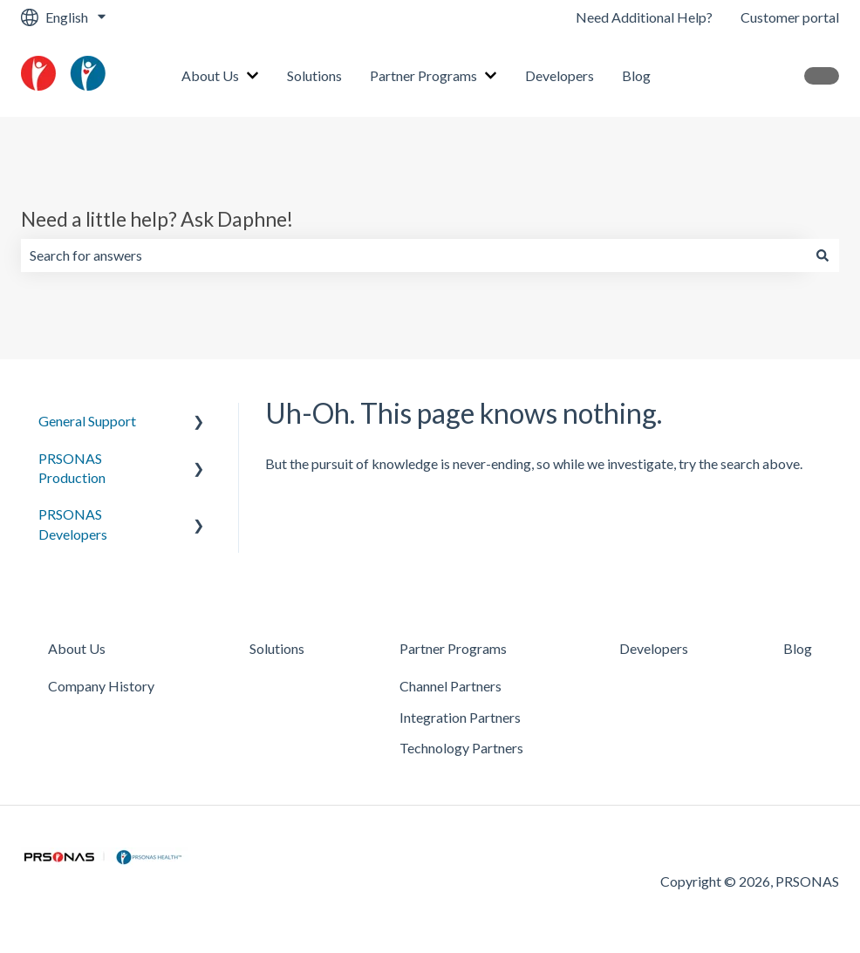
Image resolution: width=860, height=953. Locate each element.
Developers (559, 75)
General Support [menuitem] (87, 420)
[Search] (822, 255)
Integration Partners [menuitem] (460, 717)
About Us (210, 75)
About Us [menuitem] (77, 648)
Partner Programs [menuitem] (453, 648)
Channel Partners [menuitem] (450, 685)
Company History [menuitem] (101, 685)
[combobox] (413, 255)
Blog (636, 75)
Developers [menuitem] (653, 648)
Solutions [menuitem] (276, 648)
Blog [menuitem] (797, 648)
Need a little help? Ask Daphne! (157, 219)
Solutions (314, 75)
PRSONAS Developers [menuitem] (72, 523)
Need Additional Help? (644, 17)
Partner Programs (423, 75)
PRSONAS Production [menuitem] (72, 468)
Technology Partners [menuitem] (461, 747)
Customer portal (790, 17)
